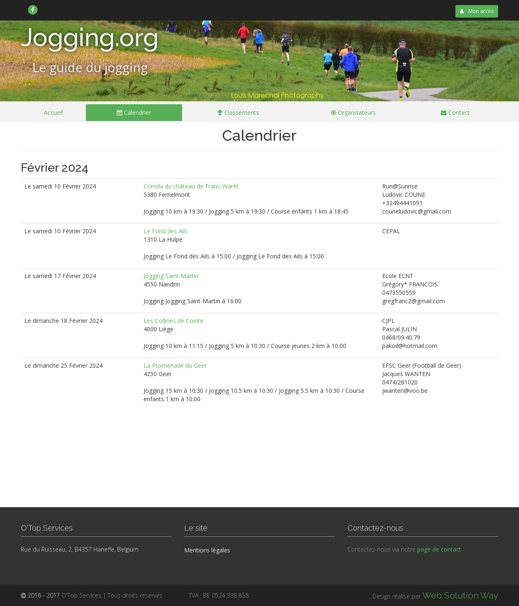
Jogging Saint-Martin (171, 276)
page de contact (439, 549)
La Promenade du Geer (175, 365)
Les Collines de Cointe (173, 321)
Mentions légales (207, 550)
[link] (33, 10)
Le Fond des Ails (166, 231)
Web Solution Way (460, 595)
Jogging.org (90, 37)
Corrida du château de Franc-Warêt (191, 186)
